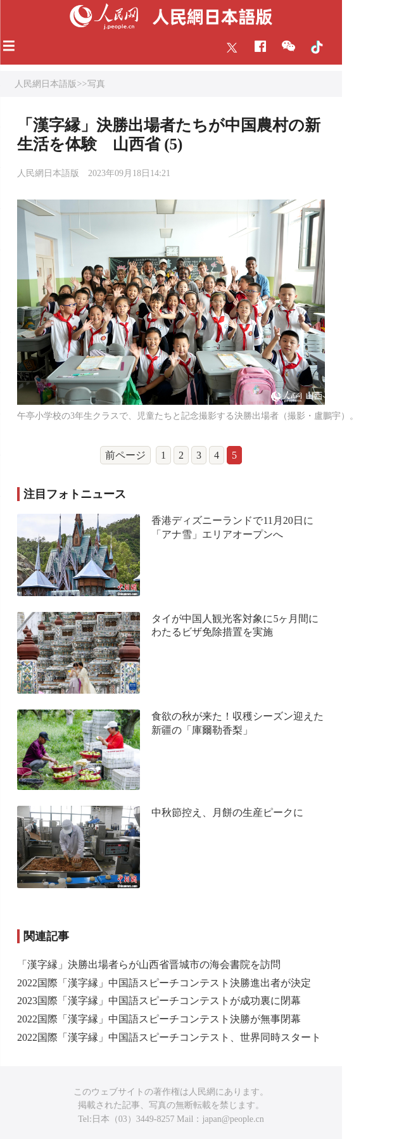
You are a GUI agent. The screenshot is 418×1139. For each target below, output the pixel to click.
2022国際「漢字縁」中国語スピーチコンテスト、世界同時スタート (169, 1037)
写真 (96, 84)
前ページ (125, 455)
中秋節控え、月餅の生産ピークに (227, 812)
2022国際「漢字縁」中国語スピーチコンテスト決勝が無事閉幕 (159, 1019)
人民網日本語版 (46, 84)
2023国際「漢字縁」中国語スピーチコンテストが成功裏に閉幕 (159, 1000)
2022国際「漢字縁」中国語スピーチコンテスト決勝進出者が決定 (164, 982)
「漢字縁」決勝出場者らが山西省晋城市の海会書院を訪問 (149, 964)
